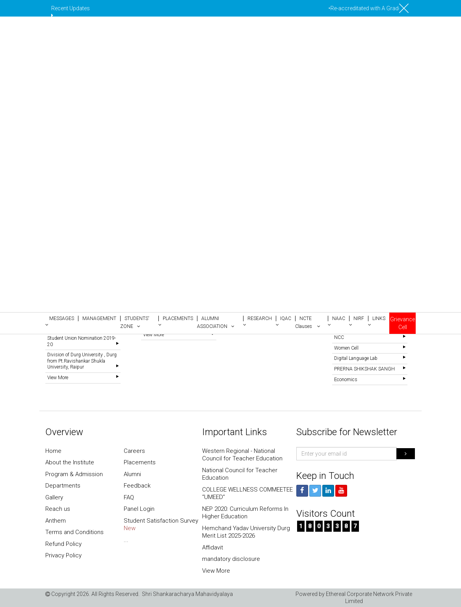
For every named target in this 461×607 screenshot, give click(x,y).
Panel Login (139, 508)
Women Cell (346, 348)
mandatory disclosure (231, 558)
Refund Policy (63, 543)
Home (53, 450)
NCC (339, 337)
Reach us (57, 508)
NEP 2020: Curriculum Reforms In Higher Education (245, 512)
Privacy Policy (63, 555)
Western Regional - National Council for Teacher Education (242, 454)
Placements (140, 462)
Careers (134, 450)
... (126, 540)
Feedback (137, 485)
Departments (62, 485)
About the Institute (69, 462)
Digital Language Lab (355, 358)
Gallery (54, 497)
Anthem (55, 520)
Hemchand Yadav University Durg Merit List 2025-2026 (246, 532)
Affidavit (212, 547)
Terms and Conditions (74, 532)
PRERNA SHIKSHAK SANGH (364, 369)
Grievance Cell (402, 323)
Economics (345, 379)
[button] (61, 321)
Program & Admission (74, 474)
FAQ (129, 497)
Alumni (132, 474)
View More (57, 377)
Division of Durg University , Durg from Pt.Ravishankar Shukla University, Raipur (82, 361)
